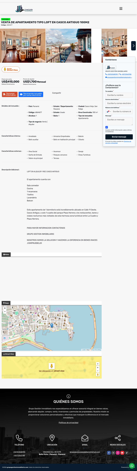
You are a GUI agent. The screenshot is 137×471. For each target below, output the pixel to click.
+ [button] (5, 308)
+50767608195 (112, 74)
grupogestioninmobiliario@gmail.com (120, 77)
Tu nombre (109, 91)
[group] (22, 46)
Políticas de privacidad (68, 423)
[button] (61, 60)
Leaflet (84, 350)
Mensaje (108, 116)
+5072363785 (126, 74)
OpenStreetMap (96, 350)
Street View (11, 69)
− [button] (5, 312)
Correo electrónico (112, 99)
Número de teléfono (112, 108)
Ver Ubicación (45, 371)
